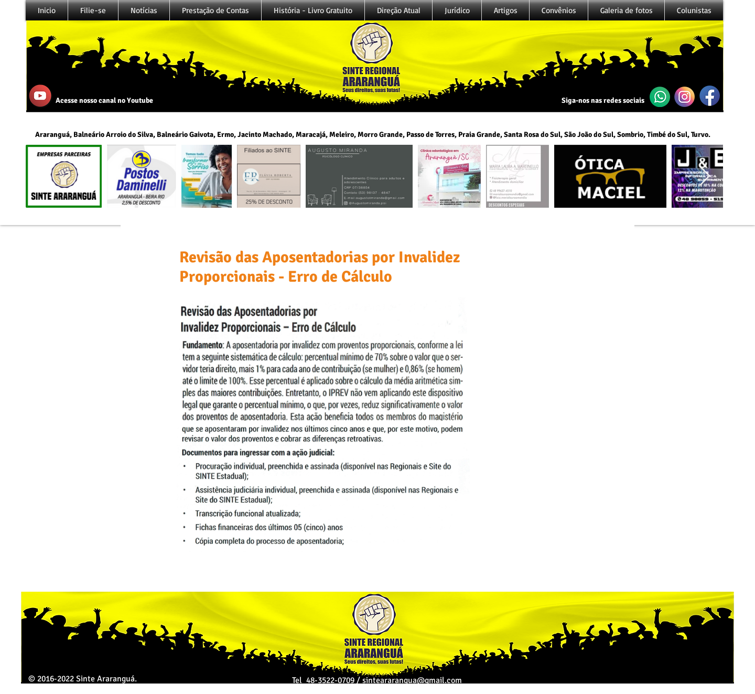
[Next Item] (705, 176)
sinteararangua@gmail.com (412, 680)
